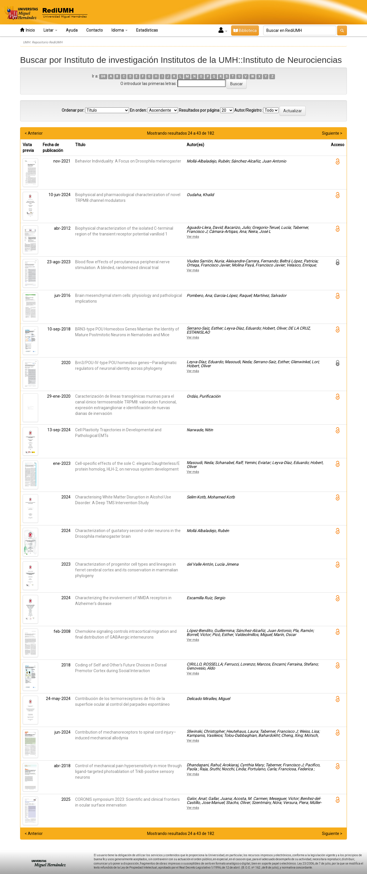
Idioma (120, 30)
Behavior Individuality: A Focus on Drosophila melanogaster (128, 161)
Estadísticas (147, 30)
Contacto (94, 30)
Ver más (193, 237)
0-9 (103, 76)
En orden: (138, 110)
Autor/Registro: (248, 110)
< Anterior (34, 133)
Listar (50, 30)
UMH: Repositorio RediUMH (43, 42)
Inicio (27, 30)
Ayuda (72, 30)
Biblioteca (245, 30)
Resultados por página (199, 110)
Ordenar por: (73, 110)
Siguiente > (332, 133)
